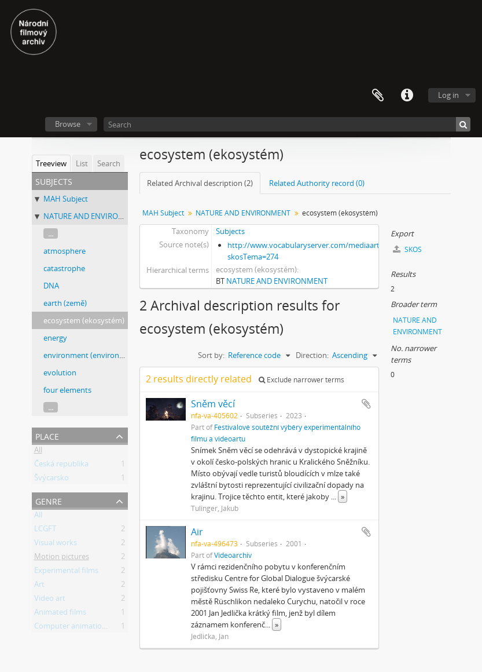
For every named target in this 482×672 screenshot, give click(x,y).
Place (47, 435)
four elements (67, 390)
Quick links (406, 95)
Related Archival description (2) (200, 183)
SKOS (407, 249)
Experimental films (66, 572)
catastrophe (64, 268)
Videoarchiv (233, 555)
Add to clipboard (366, 404)
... (50, 233)
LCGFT (45, 530)
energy (55, 338)
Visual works (55, 544)
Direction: (312, 355)
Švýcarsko (51, 479)
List (82, 163)
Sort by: (211, 355)
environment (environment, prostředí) (109, 355)
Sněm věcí (213, 403)
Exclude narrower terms (301, 380)
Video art (49, 600)
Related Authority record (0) (317, 183)
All (38, 452)
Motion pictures (61, 558)
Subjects (230, 231)
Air (197, 531)
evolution (59, 372)
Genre (48, 500)
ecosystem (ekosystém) (83, 320)
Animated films (60, 614)
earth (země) (65, 303)
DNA (51, 285)
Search (108, 163)
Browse (67, 124)
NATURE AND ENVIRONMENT (94, 216)
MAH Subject (65, 198)
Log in (448, 95)
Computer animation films (79, 628)
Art (39, 586)
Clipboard (377, 95)
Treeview (51, 163)
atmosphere (64, 251)
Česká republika (61, 466)
